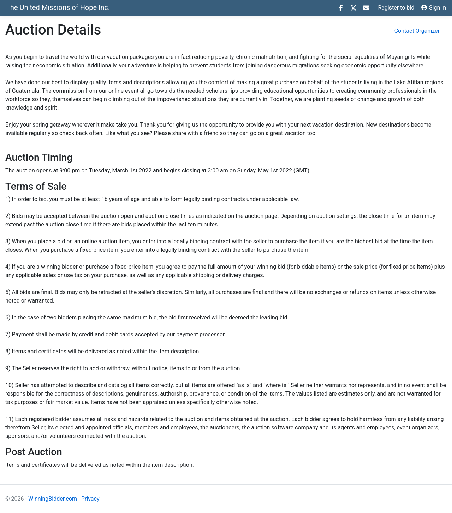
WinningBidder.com (52, 498)
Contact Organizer (417, 31)
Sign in (433, 7)
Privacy (90, 498)
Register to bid (396, 7)
